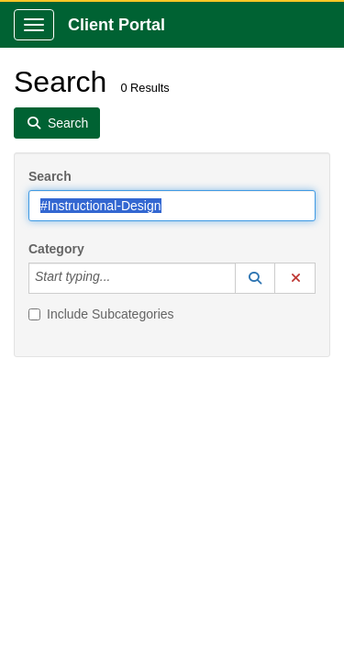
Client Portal (116, 25)
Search (50, 176)
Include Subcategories (101, 314)
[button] (255, 278)
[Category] (120, 278)
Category (56, 248)
